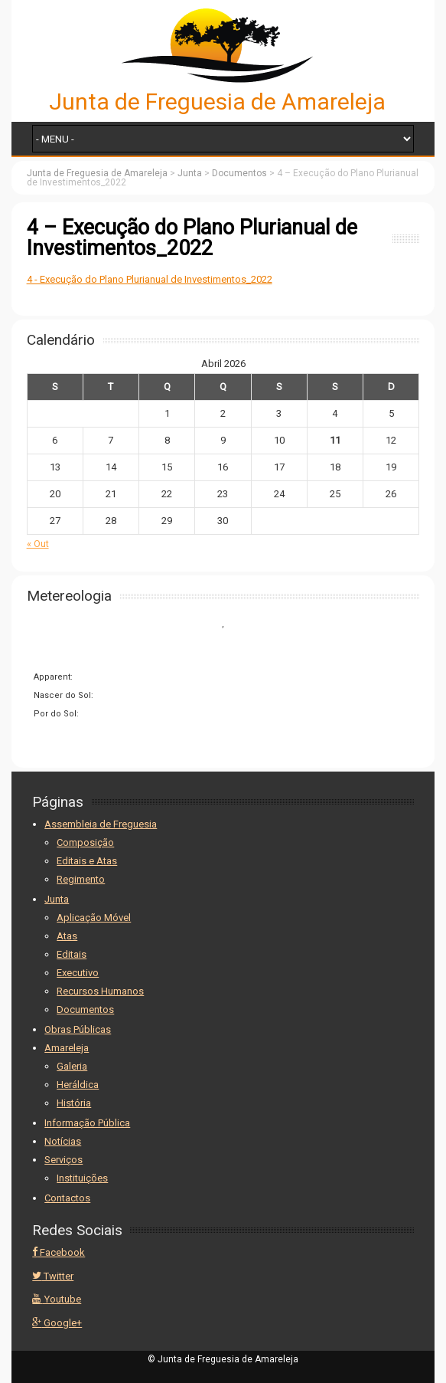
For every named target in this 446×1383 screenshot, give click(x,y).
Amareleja (66, 1048)
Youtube (56, 1299)
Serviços (63, 1159)
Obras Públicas (77, 1029)
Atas (67, 936)
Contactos (67, 1198)
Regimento (81, 879)
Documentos (85, 1009)
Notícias (62, 1141)
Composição (85, 842)
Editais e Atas (87, 861)
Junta (56, 899)
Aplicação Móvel (94, 917)
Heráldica (78, 1084)
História (74, 1103)
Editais (71, 954)
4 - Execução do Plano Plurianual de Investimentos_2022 (149, 279)
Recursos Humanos (100, 991)
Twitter (52, 1276)
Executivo (78, 972)
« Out (38, 543)
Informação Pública (87, 1123)
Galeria (72, 1066)
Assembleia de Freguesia (100, 824)
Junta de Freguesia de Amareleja (217, 101)
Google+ (57, 1323)
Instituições (82, 1178)
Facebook (58, 1252)
